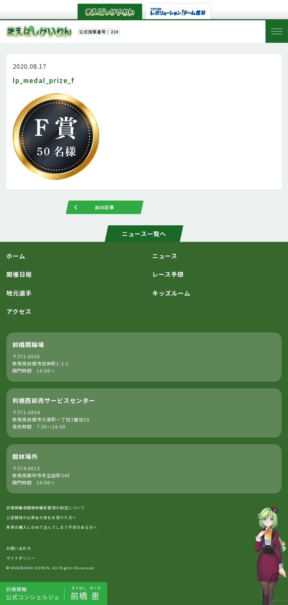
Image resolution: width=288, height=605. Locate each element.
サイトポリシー (20, 558)
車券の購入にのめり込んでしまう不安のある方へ (51, 527)
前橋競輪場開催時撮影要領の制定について (45, 507)
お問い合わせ (18, 548)
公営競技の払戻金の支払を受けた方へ (41, 517)
